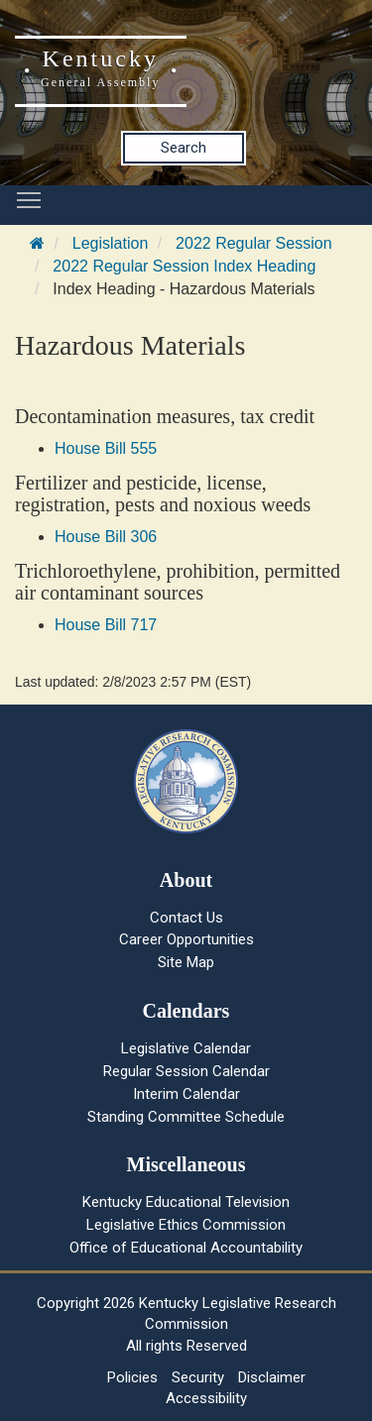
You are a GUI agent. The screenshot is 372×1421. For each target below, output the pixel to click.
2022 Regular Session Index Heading (184, 266)
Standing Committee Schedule (186, 1117)
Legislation (110, 243)
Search (183, 148)
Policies (132, 1377)
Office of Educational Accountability (186, 1248)
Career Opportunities (186, 939)
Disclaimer (272, 1377)
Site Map (186, 962)
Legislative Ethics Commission (186, 1225)
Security (198, 1377)
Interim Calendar (186, 1094)
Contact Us (186, 918)
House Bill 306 (106, 536)
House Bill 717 (106, 624)
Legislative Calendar (186, 1048)
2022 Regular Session (253, 243)
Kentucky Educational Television (186, 1202)
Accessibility (206, 1398)
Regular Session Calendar (186, 1071)
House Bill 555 (106, 448)
